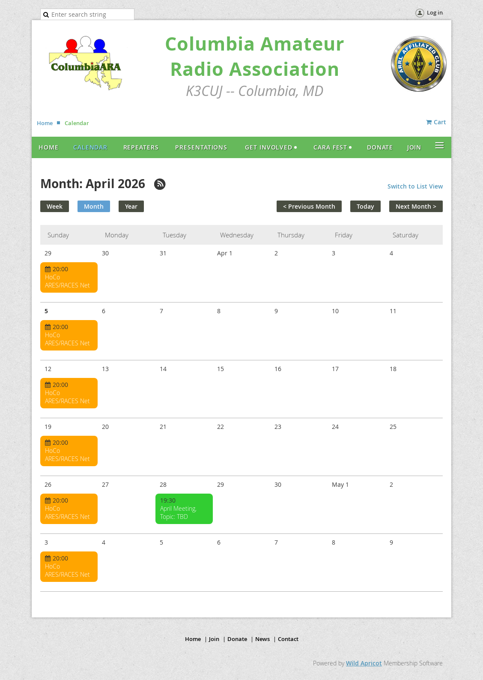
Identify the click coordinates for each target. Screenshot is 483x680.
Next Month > (416, 206)
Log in (435, 12)
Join (214, 639)
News (262, 639)
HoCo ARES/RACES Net (67, 281)
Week (55, 206)
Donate (237, 639)
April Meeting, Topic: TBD (178, 512)
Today (365, 206)
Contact (288, 639)
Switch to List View (415, 186)
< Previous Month (309, 206)
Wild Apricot (364, 663)
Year (131, 206)
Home (45, 123)
